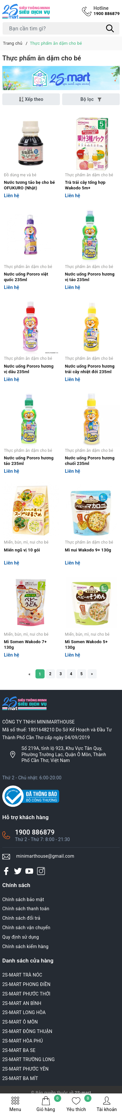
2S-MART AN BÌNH (21, 1003)
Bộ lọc (90, 99)
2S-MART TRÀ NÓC (22, 975)
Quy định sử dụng (20, 937)
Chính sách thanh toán (25, 908)
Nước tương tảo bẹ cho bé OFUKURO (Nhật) (29, 185)
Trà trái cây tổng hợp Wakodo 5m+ (85, 185)
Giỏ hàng (48, 1104)
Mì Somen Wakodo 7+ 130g (25, 644)
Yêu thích (79, 1104)
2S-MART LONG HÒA (24, 1012)
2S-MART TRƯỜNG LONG (28, 1059)
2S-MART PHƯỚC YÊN (25, 1069)
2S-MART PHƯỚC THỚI (26, 993)
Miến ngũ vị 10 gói (22, 550)
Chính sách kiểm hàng (25, 946)
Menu (15, 1104)
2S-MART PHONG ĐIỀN (26, 984)
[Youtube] (29, 871)
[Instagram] (41, 871)
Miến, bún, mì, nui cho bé (26, 542)
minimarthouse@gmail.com (45, 856)
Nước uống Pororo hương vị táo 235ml (90, 277)
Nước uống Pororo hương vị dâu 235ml (29, 369)
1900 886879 (106, 10)
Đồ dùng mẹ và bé (20, 175)
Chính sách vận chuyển (26, 927)
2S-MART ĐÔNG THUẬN (27, 1031)
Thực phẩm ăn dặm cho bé (89, 175)
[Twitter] (18, 871)
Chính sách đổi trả (21, 918)
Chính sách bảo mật (23, 899)
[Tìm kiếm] (110, 28)
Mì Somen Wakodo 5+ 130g (86, 644)
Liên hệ (11, 195)
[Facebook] (6, 871)
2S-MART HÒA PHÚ (22, 1040)
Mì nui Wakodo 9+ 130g (88, 550)
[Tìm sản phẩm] (61, 28)
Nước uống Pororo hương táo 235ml (29, 460)
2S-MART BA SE (18, 1050)
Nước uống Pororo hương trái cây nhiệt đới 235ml (90, 369)
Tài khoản (107, 1104)
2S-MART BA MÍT (20, 1078)
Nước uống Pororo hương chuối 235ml (90, 460)
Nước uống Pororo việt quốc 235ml (26, 277)
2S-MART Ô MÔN (20, 1022)
